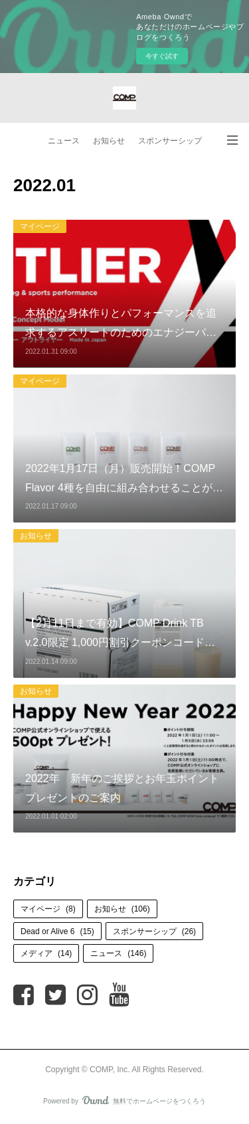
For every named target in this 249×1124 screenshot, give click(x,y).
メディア (46, 953)
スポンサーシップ (170, 140)
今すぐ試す (162, 56)
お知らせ (109, 140)
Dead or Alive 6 (57, 931)
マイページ (40, 226)
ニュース (64, 140)
